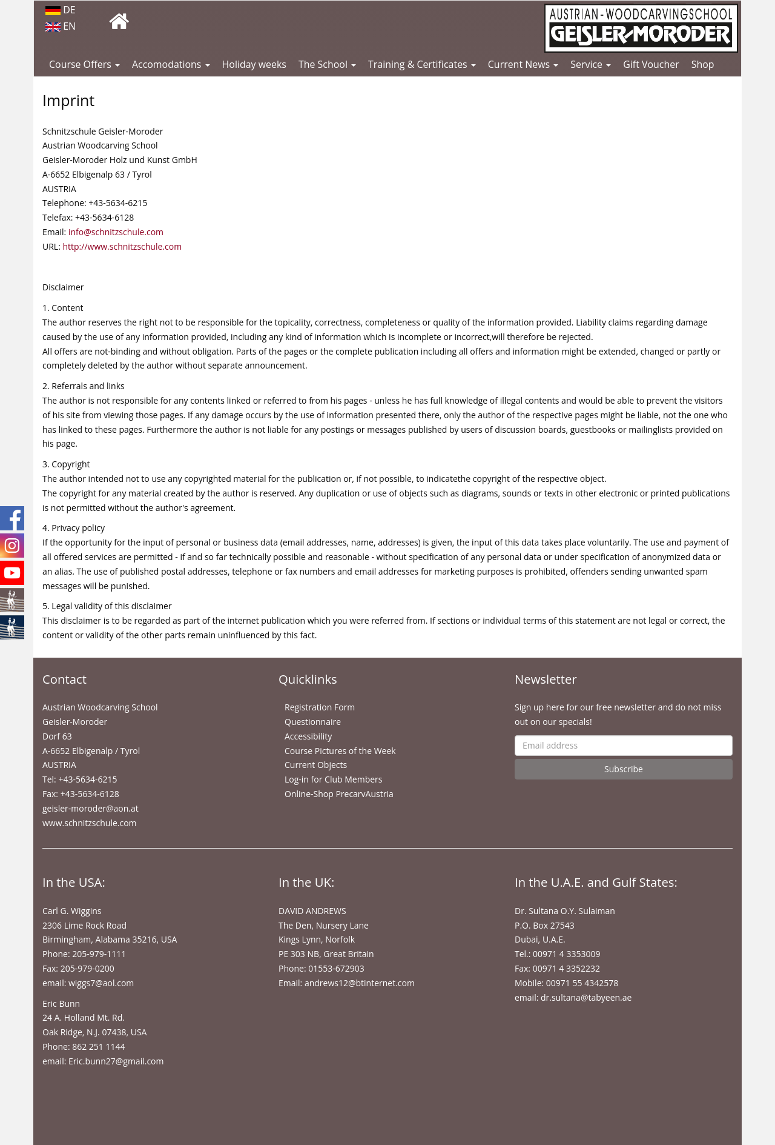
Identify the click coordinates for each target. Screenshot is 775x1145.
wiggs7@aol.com (101, 983)
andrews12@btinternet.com (360, 983)
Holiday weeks (254, 64)
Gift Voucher (651, 64)
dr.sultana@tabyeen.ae (586, 997)
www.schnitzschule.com (89, 823)
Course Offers (84, 64)
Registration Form (320, 707)
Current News (523, 64)
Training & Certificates (422, 64)
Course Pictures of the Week (340, 750)
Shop (702, 64)
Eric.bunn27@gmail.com (115, 1061)
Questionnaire (313, 721)
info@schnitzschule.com (115, 232)
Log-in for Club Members (333, 779)
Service (590, 64)
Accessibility (308, 736)
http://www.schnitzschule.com (122, 246)
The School (327, 64)
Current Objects (316, 764)
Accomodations (171, 64)
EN (60, 26)
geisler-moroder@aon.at (90, 808)
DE (60, 9)
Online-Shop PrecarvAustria (339, 793)
